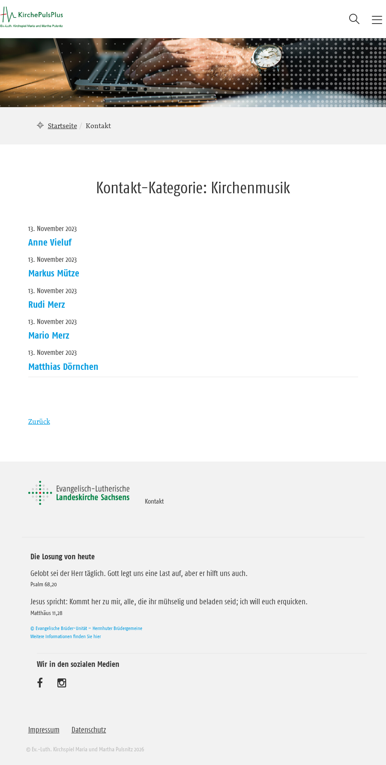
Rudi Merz (46, 304)
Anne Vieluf (50, 242)
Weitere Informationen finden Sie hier (65, 636)
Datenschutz (89, 730)
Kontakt (154, 501)
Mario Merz (48, 335)
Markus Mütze (53, 273)
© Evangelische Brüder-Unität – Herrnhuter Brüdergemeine (86, 628)
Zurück (39, 421)
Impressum (44, 730)
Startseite (62, 125)
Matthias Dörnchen (63, 366)
